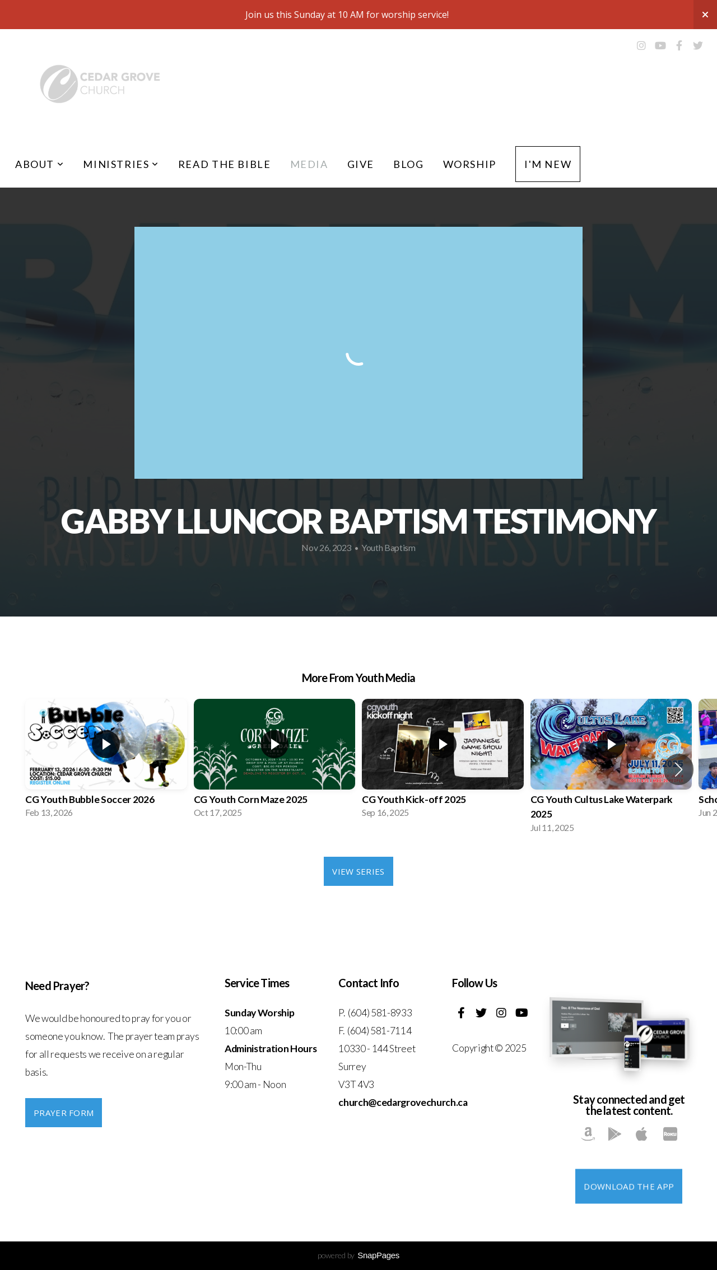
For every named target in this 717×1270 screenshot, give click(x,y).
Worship (469, 164)
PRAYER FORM (64, 1112)
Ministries (121, 164)
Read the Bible (224, 164)
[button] (678, 769)
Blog (408, 164)
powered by (358, 1255)
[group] (106, 762)
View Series (358, 871)
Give (360, 164)
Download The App (629, 1216)
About (39, 164)
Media (309, 164)
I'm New (547, 164)
